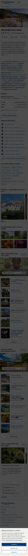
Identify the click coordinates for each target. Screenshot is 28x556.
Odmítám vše (14, 548)
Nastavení (14, 552)
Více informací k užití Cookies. (14, 540)
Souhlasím (14, 544)
